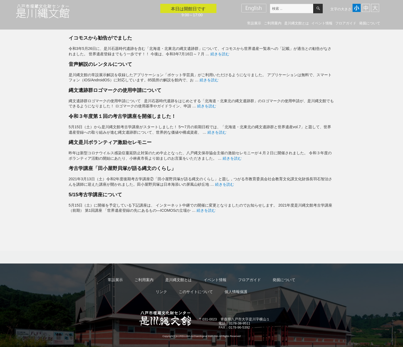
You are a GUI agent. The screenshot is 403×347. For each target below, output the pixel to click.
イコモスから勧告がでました (100, 38)
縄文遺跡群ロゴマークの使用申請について (115, 90)
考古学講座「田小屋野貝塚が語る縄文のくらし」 (122, 168)
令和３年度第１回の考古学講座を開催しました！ (122, 116)
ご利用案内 (273, 23)
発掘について (369, 23)
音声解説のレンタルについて (100, 64)
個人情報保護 (236, 292)
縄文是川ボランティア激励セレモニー (110, 142)
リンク (161, 292)
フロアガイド (345, 23)
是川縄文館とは (296, 23)
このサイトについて (196, 292)
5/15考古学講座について (95, 194)
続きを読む (219, 54)
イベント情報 (321, 23)
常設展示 (254, 23)
